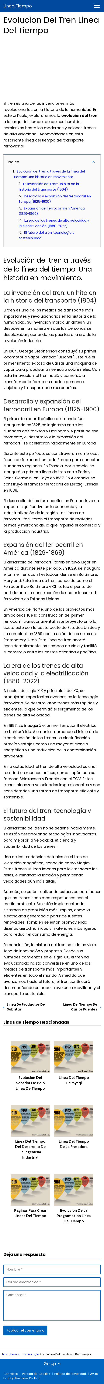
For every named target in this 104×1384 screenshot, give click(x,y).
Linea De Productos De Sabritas (26, 1007)
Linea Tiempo (17, 6)
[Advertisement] (52, 66)
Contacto (10, 1374)
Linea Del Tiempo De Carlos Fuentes (80, 1007)
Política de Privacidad (70, 1374)
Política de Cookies (36, 1374)
